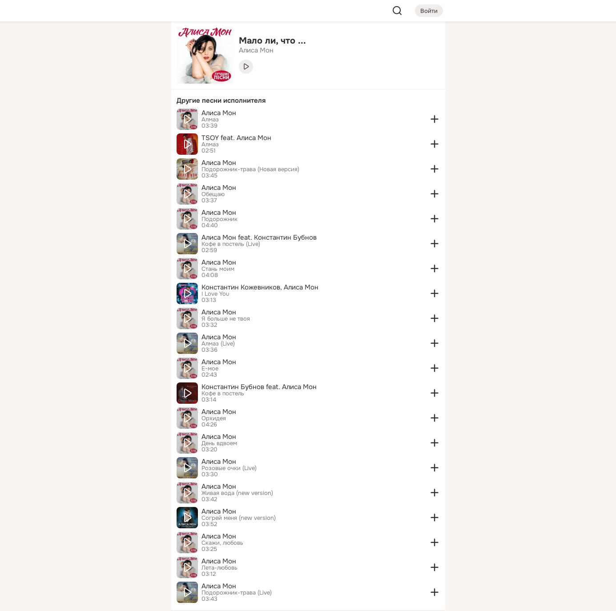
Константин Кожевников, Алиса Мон (259, 287)
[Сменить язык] (105, 561)
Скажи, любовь (222, 543)
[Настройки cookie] (105, 599)
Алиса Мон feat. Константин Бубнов (259, 237)
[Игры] (144, 121)
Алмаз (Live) (218, 344)
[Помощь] (66, 160)
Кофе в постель (222, 393)
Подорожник (219, 219)
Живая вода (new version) (237, 493)
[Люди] (105, 81)
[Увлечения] (105, 42)
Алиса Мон (218, 113)
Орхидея (213, 418)
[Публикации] (66, 81)
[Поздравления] (105, 121)
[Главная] (66, 42)
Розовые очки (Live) (229, 468)
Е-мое (209, 369)
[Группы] (144, 42)
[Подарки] (66, 121)
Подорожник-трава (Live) (236, 593)
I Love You (215, 294)
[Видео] (144, 81)
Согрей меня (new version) (238, 518)
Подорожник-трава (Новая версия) (250, 169)
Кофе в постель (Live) (230, 244)
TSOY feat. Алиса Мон (236, 137)
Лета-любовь (219, 568)
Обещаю (213, 194)
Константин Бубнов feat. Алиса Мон (259, 386)
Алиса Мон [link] (256, 50)
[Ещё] (105, 542)
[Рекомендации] (105, 160)
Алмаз (210, 120)
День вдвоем (219, 443)
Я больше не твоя (225, 319)
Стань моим (217, 269)
